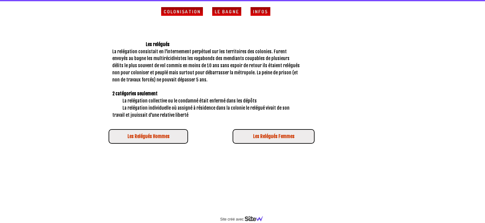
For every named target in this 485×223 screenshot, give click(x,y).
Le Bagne (227, 12)
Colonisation (182, 12)
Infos (260, 12)
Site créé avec (244, 219)
